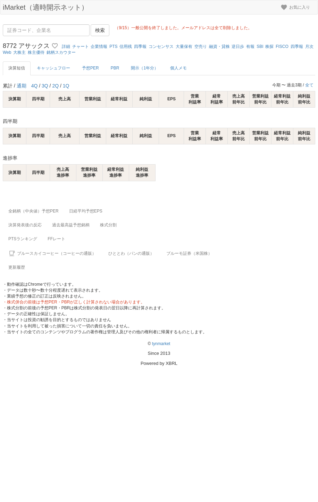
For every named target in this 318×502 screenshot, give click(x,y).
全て (309, 85)
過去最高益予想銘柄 (71, 225)
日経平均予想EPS (85, 211)
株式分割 (108, 225)
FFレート (56, 238)
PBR (115, 68)
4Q (34, 86)
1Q (66, 86)
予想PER (90, 68)
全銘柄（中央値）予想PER (33, 211)
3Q (45, 86)
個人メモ (178, 68)
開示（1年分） (144, 68)
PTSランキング (22, 238)
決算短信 (16, 68)
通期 (21, 86)
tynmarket (161, 343)
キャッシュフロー (53, 68)
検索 (100, 30)
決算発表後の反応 (25, 225)
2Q (55, 86)
